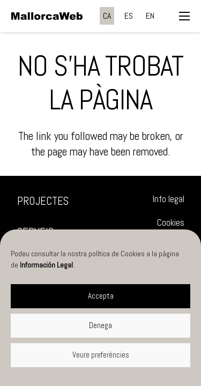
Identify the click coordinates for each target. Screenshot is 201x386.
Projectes (43, 201)
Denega (100, 325)
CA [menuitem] (107, 15)
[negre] (47, 16)
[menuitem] (107, 16)
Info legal (168, 199)
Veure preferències (100, 355)
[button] (184, 16)
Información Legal (46, 265)
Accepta (101, 296)
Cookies (170, 222)
